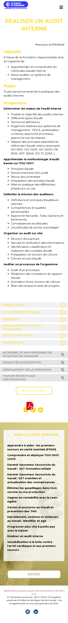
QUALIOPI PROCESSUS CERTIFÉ (45, 590)
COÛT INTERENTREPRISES (21, 312)
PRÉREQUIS (11, 319)
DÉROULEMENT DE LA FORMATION (27, 369)
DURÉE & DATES (14, 305)
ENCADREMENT (14, 342)
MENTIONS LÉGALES (15, 590)
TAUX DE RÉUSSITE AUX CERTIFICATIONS (19, 377)
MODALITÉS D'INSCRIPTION (22, 362)
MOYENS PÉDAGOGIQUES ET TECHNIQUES (22, 327)
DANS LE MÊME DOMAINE (35, 435)
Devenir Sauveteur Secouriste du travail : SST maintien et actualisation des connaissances (31, 478)
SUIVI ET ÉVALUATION (18, 335)
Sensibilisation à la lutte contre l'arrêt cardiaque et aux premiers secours (31, 546)
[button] (34, 391)
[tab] (34, 305)
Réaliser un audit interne (25, 536)
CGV (34, 594)
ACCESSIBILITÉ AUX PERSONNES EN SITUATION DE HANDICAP (27, 354)
